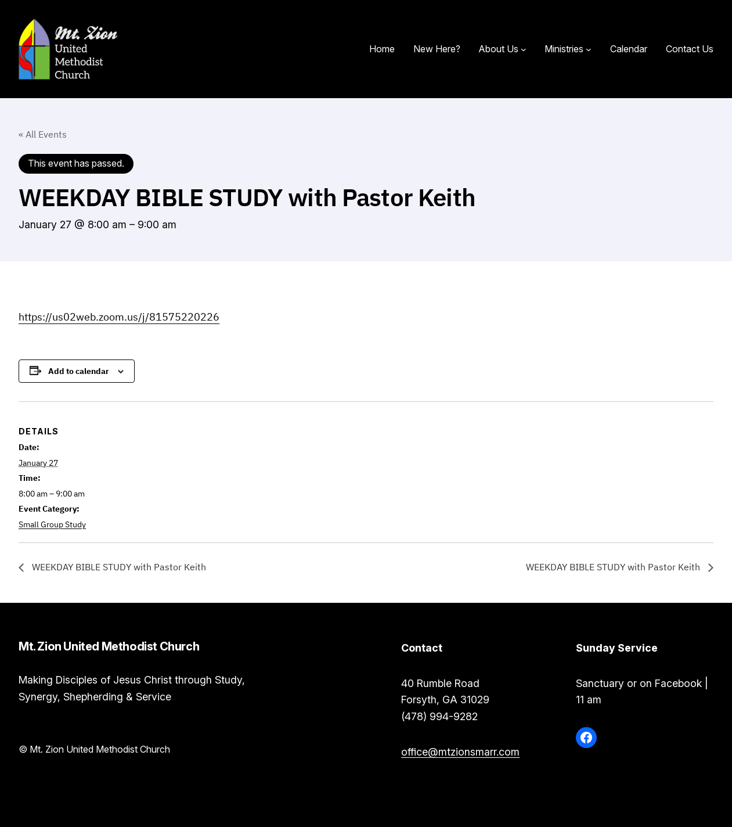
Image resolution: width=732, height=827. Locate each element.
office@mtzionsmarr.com (460, 752)
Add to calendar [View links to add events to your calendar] (78, 371)
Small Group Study (52, 524)
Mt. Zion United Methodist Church (233, 49)
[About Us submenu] (524, 49)
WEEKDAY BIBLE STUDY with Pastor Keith (118, 567)
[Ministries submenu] (589, 49)
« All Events (43, 134)
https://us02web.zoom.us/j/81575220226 (119, 316)
